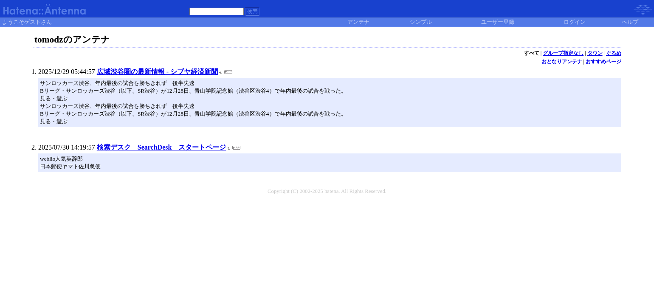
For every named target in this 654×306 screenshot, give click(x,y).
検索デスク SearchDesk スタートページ (161, 147)
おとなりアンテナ (561, 62)
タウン (595, 53)
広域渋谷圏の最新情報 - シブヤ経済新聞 (157, 71)
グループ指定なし (563, 53)
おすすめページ (603, 62)
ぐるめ (613, 53)
